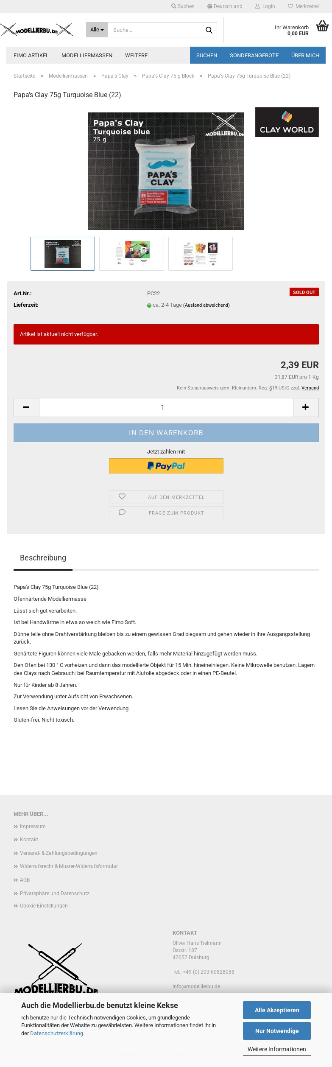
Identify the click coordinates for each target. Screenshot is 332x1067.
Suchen (206, 55)
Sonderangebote (254, 55)
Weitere (136, 55)
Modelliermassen (86, 55)
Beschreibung (43, 557)
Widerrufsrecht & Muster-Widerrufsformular (69, 866)
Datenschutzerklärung (56, 1033)
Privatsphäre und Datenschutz (54, 893)
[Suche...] (97, 29)
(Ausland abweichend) (206, 305)
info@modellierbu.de (196, 986)
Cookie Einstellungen (44, 906)
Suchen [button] (183, 6)
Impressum (33, 826)
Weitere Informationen (277, 1049)
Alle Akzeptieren (277, 1010)
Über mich (305, 55)
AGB (25, 880)
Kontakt (29, 840)
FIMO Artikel (31, 55)
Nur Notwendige (277, 1031)
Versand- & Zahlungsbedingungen (59, 853)
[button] (225, 6)
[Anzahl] (166, 407)
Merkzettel (303, 6)
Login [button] (265, 6)
